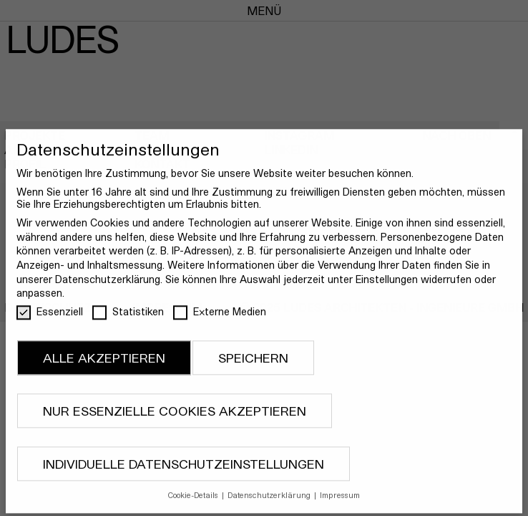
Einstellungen (387, 287)
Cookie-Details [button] (194, 503)
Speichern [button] (253, 365)
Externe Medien (219, 319)
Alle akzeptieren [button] (104, 365)
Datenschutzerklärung (107, 287)
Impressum (340, 503)
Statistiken (128, 319)
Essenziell (49, 319)
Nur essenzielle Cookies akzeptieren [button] (174, 418)
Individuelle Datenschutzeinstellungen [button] (183, 471)
